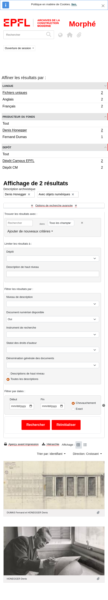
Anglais (52, 100)
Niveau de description (19, 297)
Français (52, 107)
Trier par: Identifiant (50, 453)
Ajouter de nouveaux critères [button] (28, 231)
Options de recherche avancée (54, 205)
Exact (79, 408)
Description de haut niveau (22, 267)
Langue (8, 86)
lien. (74, 4)
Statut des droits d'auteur (21, 342)
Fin (43, 399)
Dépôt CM (52, 168)
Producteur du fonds (19, 117)
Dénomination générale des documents (30, 358)
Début (13, 399)
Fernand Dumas (52, 137)
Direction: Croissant (86, 453)
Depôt (7, 147)
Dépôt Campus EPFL (52, 161)
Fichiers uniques (52, 93)
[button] (69, 35)
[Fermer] (103, 5)
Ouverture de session (18, 48)
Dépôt (10, 251)
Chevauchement (86, 402)
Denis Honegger (52, 131)
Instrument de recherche (21, 327)
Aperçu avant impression (21, 444)
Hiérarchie (50, 444)
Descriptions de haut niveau (27, 373)
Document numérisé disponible (25, 312)
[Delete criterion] (82, 222)
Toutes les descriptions (24, 379)
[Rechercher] (23, 34)
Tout (6, 123)
